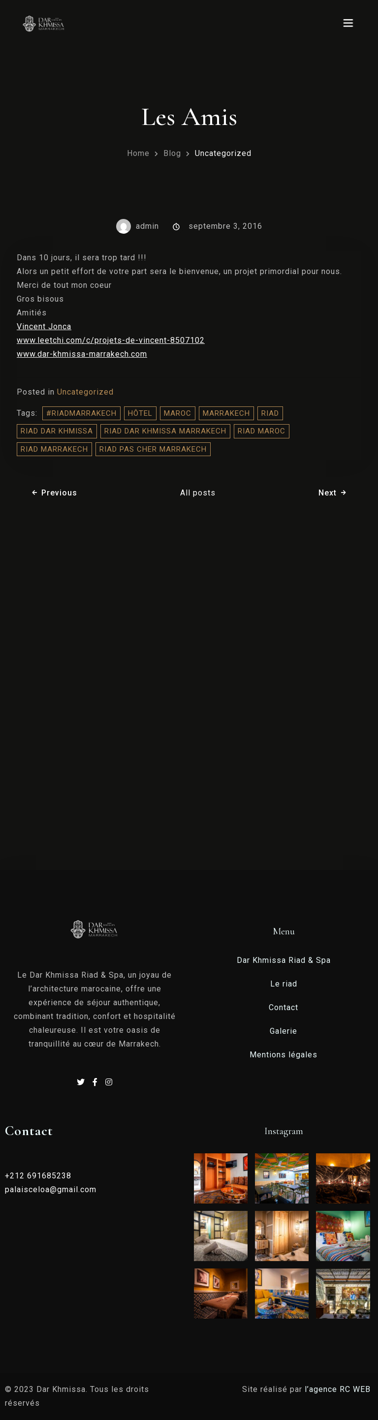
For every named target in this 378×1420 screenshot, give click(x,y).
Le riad (283, 983)
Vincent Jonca (44, 326)
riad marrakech (54, 449)
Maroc (177, 413)
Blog (172, 153)
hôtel (140, 413)
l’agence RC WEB (339, 1389)
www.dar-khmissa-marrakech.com (82, 354)
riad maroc (261, 431)
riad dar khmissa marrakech (165, 431)
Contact (283, 1007)
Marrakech (226, 413)
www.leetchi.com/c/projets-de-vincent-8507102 (111, 340)
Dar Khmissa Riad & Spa (284, 960)
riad (270, 413)
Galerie (283, 1031)
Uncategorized (223, 153)
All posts (198, 492)
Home (138, 153)
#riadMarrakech (81, 413)
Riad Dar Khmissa (57, 431)
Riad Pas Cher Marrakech (153, 449)
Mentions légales (283, 1054)
